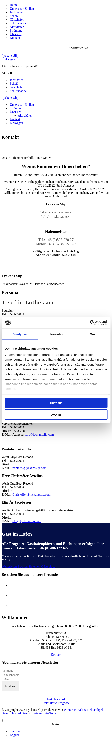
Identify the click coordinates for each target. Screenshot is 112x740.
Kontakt (15, 37)
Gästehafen (17, 19)
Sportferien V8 (23, 73)
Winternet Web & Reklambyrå (83, 709)
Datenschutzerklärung (16, 713)
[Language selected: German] (56, 728)
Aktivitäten (17, 27)
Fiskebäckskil (56, 699)
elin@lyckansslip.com (26, 521)
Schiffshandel (19, 23)
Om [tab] (92, 334)
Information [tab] (56, 334)
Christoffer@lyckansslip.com (31, 494)
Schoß (14, 16)
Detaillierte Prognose (56, 703)
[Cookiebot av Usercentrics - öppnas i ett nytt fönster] (89, 322)
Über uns (15, 34)
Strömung (16, 30)
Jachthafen (16, 12)
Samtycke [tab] (20, 334)
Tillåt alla (56, 402)
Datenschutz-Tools (44, 713)
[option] (60, 731)
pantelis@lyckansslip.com (29, 468)
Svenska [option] (15, 731)
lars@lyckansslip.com (39, 434)
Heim (13, 5)
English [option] (15, 735)
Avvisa (56, 414)
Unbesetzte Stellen (22, 8)
